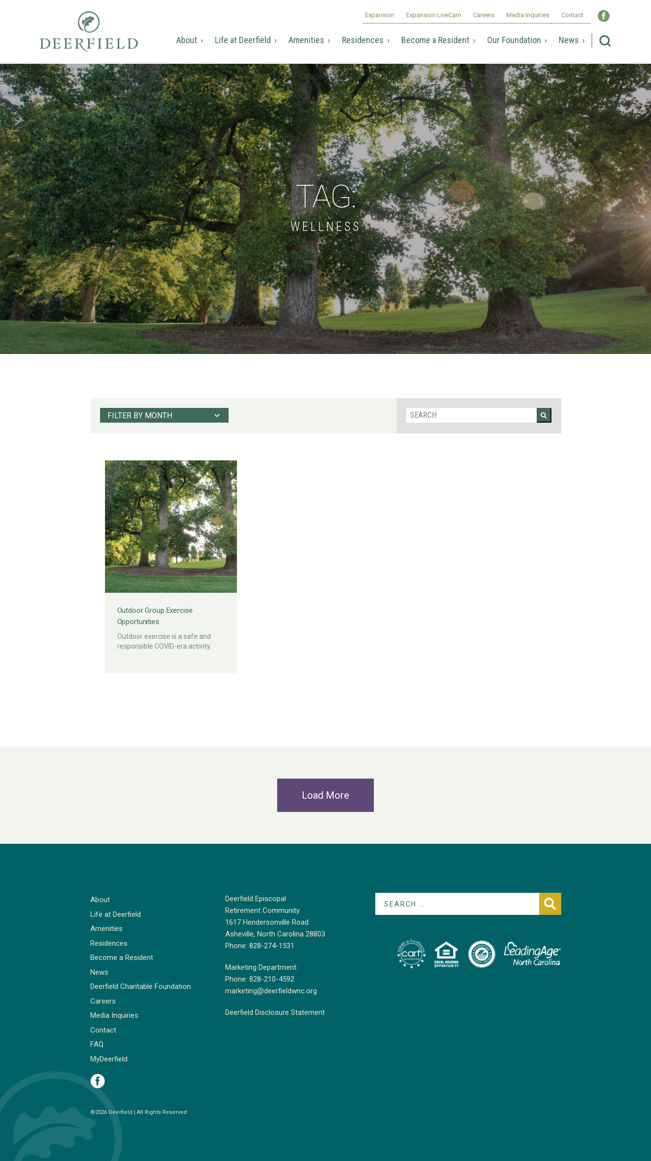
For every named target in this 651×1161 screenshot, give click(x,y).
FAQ (97, 1044)
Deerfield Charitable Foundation (140, 986)
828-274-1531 (271, 945)
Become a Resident (435, 40)
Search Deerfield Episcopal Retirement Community (605, 41)
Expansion (379, 15)
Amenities (306, 40)
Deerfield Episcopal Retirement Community (89, 38)
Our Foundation (514, 40)
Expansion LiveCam (433, 15)
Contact (572, 15)
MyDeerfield (109, 1059)
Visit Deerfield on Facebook (97, 1081)
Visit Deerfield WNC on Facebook (604, 16)
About (186, 40)
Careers (484, 15)
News (569, 40)
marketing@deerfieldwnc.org (271, 990)
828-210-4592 (271, 979)
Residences (363, 40)
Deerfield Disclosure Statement (275, 1012)
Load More (325, 795)
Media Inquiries (527, 15)
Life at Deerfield (243, 40)
